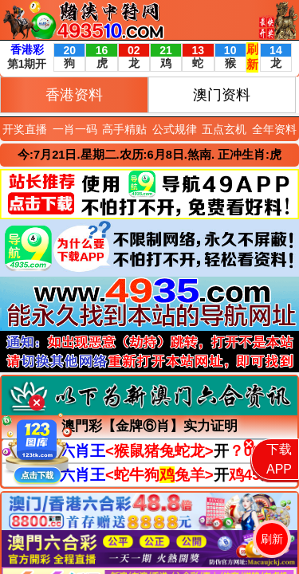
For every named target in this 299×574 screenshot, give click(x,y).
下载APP (279, 459)
